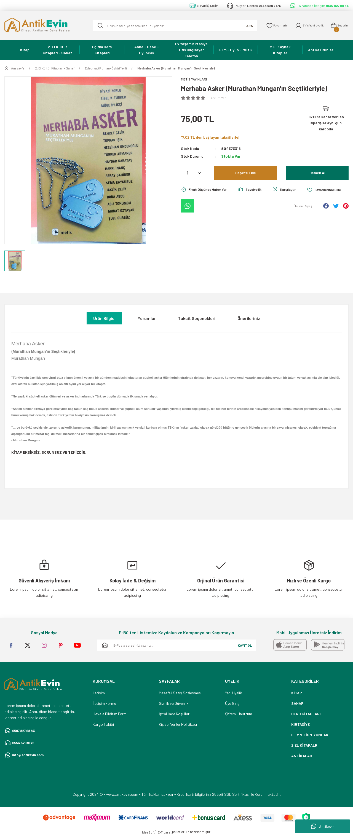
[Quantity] (193, 173)
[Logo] (44, 25)
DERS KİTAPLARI (306, 713)
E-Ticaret (165, 832)
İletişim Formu (104, 703)
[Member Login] (305, 25)
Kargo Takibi (103, 724)
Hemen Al (317, 173)
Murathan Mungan (28, 358)
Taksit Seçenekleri (196, 318)
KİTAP (296, 692)
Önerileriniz (248, 318)
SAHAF (297, 703)
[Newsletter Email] (176, 645)
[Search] (171, 25)
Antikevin (323, 826)
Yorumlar (147, 318)
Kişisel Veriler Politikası (178, 724)
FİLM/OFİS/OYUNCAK (309, 734)
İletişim (99, 692)
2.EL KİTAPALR (304, 745)
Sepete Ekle (245, 173)
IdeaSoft (149, 832)
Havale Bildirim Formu (111, 713)
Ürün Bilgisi (104, 318)
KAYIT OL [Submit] (245, 645)
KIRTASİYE (300, 724)
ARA (241, 26)
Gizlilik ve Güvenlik (173, 703)
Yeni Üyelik (233, 692)
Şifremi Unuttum (238, 713)
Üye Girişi (232, 703)
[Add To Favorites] (199, 205)
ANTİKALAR (301, 755)
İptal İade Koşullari (174, 713)
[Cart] (338, 25)
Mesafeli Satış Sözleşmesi (180, 692)
